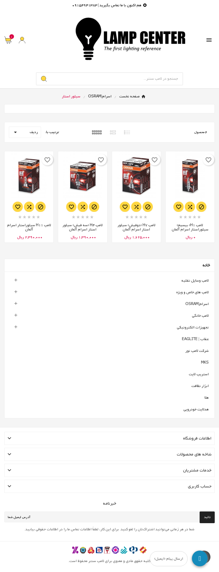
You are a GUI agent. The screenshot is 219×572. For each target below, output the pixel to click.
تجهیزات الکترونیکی (193, 327)
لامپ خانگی (200, 316)
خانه (206, 265)
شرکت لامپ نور (197, 351)
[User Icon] (22, 40)
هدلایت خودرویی (196, 409)
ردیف (25, 132)
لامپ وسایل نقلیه (195, 281)
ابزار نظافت (200, 386)
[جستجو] (117, 79)
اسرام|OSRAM (197, 304)
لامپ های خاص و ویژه (192, 292)
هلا (206, 398)
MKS (205, 363)
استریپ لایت (199, 374)
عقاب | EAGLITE (195, 339)
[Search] (44, 79)
